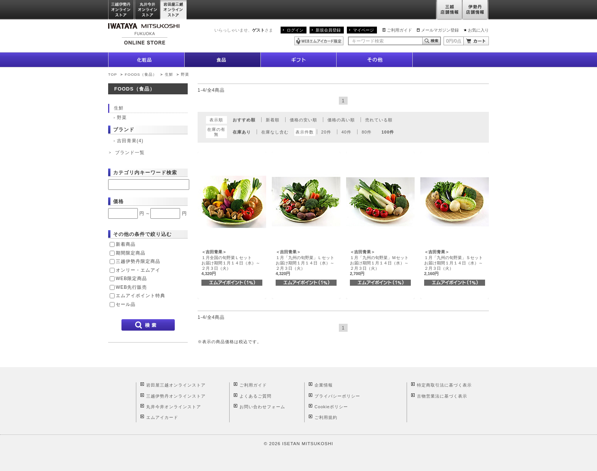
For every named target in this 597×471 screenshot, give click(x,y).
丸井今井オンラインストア (148, 10)
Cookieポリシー (331, 406)
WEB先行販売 (131, 287)
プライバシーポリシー (337, 396)
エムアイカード (162, 417)
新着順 (272, 120)
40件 (346, 132)
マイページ (363, 30)
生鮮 (170, 74)
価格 (118, 201)
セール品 (126, 304)
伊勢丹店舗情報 (475, 10)
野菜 (185, 74)
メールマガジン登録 (440, 30)
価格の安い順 (303, 120)
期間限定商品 (130, 253)
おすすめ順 (244, 120)
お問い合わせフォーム (262, 406)
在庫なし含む (275, 132)
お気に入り (478, 30)
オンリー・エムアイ (138, 270)
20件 (326, 132)
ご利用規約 (325, 417)
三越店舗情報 (449, 10)
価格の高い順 (341, 120)
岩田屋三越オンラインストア (174, 10)
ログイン (295, 30)
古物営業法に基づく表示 (442, 396)
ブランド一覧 (130, 152)
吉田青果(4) (130, 140)
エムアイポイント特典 (140, 295)
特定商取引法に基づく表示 (444, 385)
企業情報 (323, 385)
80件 (367, 132)
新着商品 (126, 244)
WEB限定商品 (131, 278)
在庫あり (242, 132)
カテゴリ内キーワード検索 (145, 172)
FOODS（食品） (141, 74)
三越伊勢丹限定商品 (138, 261)
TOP (112, 74)
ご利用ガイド (399, 30)
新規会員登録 (328, 30)
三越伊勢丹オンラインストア (121, 10)
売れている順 (379, 120)
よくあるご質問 (255, 396)
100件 (388, 132)
